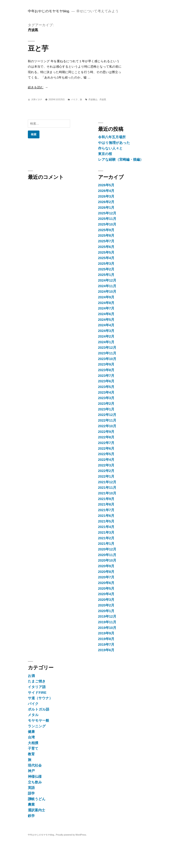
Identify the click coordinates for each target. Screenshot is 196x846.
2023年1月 (106, 409)
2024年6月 (106, 314)
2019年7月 (106, 644)
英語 (31, 788)
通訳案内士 (36, 810)
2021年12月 (107, 482)
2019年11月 (107, 622)
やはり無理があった (114, 143)
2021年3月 (106, 532)
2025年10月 (107, 224)
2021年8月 (106, 504)
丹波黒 (102, 99)
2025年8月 (106, 235)
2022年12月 (107, 415)
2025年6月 (106, 247)
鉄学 (31, 816)
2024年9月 (106, 297)
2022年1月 (106, 476)
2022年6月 (106, 448)
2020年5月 (106, 588)
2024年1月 (106, 342)
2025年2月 (106, 269)
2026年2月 (106, 202)
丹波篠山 (92, 99)
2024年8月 (106, 303)
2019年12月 (107, 616)
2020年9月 (106, 566)
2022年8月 (106, 437)
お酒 (31, 676)
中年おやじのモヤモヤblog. (49, 11)
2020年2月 (106, 605)
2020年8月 (106, 572)
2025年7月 (106, 241)
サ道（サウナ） (40, 698)
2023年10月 (107, 359)
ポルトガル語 (38, 709)
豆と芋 (38, 48)
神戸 (31, 771)
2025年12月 (107, 213)
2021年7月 (106, 510)
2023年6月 (106, 381)
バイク (74, 99)
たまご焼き (37, 681)
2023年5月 (106, 387)
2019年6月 (106, 650)
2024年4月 (106, 325)
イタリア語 (37, 687)
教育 (31, 754)
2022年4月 (106, 459)
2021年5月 (106, 521)
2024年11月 (107, 286)
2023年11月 (107, 353)
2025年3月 (106, 263)
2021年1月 (106, 543)
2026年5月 (106, 185)
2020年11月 (107, 555)
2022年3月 (106, 465)
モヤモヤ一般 (38, 720)
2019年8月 (106, 639)
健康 (31, 732)
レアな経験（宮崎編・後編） (120, 159)
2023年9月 (106, 364)
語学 (31, 793)
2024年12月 (107, 280)
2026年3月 (106, 196)
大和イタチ (36, 99)
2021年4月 (106, 527)
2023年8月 (106, 370)
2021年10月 (107, 493)
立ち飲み (35, 782)
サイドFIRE (37, 692)
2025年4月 (106, 258)
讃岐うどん (37, 799)
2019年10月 (107, 628)
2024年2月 (106, 336)
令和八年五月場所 (112, 137)
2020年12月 (107, 549)
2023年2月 (106, 403)
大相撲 (33, 743)
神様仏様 (35, 776)
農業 (31, 804)
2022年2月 (106, 471)
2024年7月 (106, 308)
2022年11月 (107, 420)
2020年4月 (106, 594)
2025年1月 (106, 275)
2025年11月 (107, 219)
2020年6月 (106, 583)
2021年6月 (106, 516)
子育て (33, 748)
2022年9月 (106, 432)
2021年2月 (106, 538)
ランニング (37, 726)
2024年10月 (107, 291)
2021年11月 (107, 487)
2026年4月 (106, 191)
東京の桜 (105, 154)
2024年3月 (106, 331)
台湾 (31, 737)
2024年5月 (106, 319)
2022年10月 (107, 426)
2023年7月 (106, 375)
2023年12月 (107, 347)
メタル (33, 715)
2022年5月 (106, 454)
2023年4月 (106, 392)
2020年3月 (106, 599)
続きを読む (35, 87)
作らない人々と (110, 148)
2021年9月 (106, 499)
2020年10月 (107, 560)
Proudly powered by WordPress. (71, 835)
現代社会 (35, 765)
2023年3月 (106, 398)
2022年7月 (106, 443)
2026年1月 (106, 207)
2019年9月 (106, 633)
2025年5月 (106, 252)
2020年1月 (106, 611)
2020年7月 (106, 577)
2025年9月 (106, 230)
